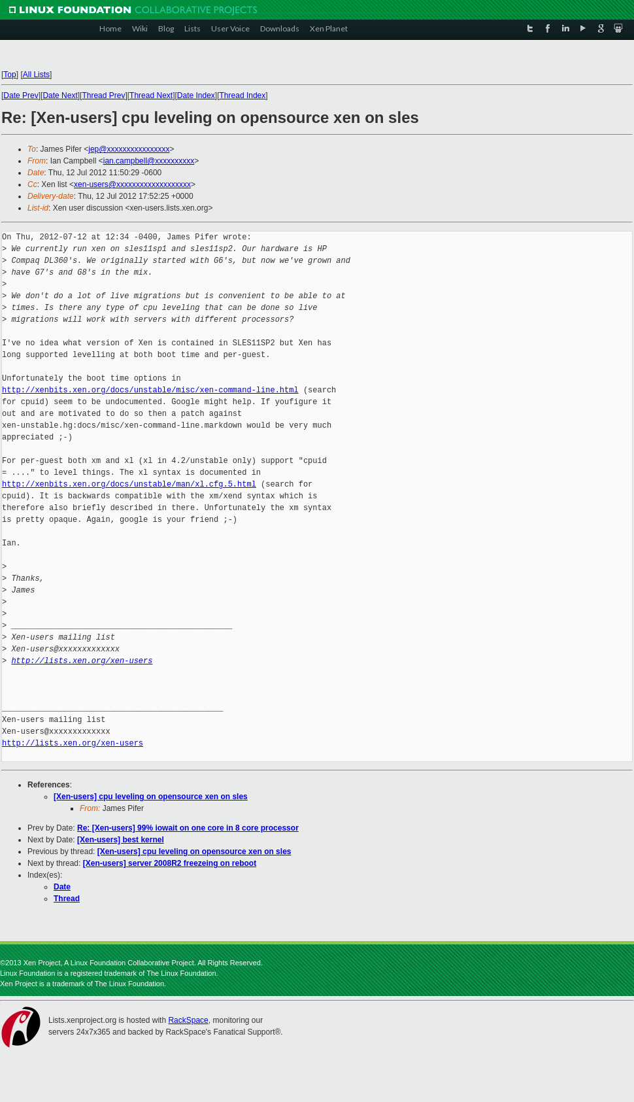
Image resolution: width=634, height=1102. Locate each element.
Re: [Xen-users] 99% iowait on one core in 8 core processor (188, 828)
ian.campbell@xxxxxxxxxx (149, 160)
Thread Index (243, 95)
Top (9, 74)
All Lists (36, 74)
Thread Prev (103, 95)
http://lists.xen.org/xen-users (81, 660)
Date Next (59, 95)
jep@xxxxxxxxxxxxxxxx (128, 149)
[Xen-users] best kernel (120, 839)
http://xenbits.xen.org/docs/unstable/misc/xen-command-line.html (150, 390)
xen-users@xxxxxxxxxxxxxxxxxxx (132, 184)
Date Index (196, 95)
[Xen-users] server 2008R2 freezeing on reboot (169, 863)
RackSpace (188, 1020)
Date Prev (20, 95)
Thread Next (151, 95)
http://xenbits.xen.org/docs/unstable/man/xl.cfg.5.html (129, 484)
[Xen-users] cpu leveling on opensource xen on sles (151, 796)
